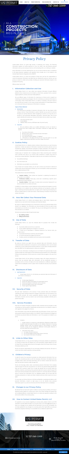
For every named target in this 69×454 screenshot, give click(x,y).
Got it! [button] (63, 452)
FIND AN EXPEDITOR (46, 2)
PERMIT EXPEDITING (35, 2)
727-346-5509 (57, 5)
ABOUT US (27, 2)
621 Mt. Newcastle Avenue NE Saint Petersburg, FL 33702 (58, 439)
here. (37, 328)
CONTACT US (56, 2)
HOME (21, 2)
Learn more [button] (45, 452)
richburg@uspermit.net (14, 438)
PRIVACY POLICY (64, 2)
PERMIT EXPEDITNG (25, 449)
